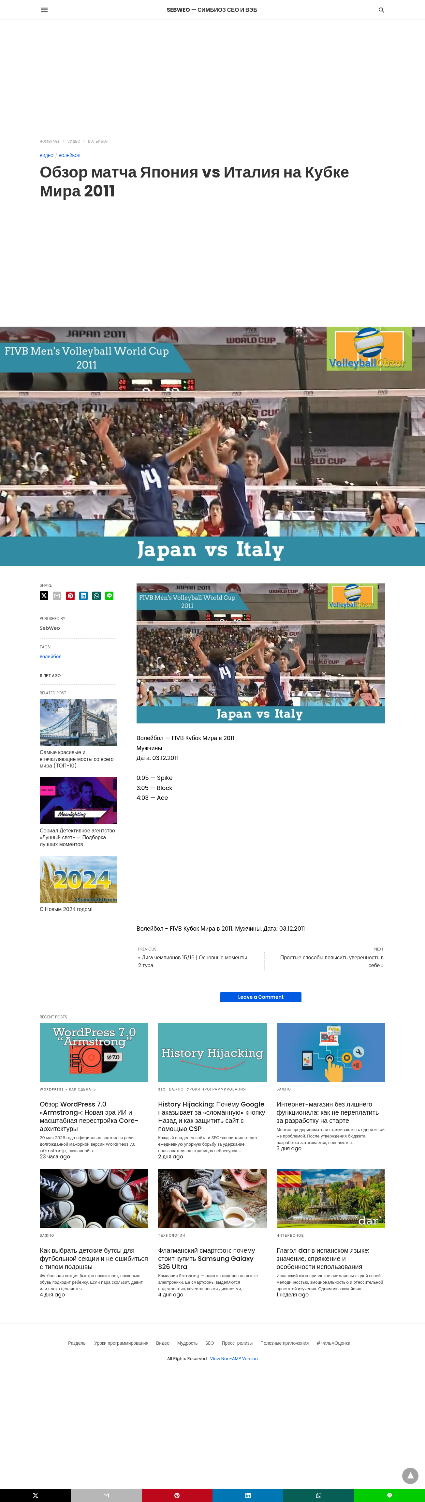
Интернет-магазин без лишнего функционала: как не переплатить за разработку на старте (328, 1112)
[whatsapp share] (96, 596)
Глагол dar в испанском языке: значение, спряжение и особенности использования (323, 1258)
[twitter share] (44, 595)
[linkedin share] (83, 596)
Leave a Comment (261, 997)
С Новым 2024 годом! (66, 909)
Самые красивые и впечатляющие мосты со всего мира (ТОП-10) (77, 759)
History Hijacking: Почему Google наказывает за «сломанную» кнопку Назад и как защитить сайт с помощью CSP (211, 1116)
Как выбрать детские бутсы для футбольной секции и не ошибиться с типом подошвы (94, 1258)
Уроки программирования (216, 1089)
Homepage (50, 141)
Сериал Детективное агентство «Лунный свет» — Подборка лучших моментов (77, 837)
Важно (176, 1089)
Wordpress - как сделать (68, 1089)
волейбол (51, 656)
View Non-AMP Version (234, 1358)
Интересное (290, 1235)
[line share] (109, 596)
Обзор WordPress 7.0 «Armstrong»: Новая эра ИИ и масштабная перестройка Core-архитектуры (89, 1116)
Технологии (171, 1235)
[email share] (57, 596)
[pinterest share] (70, 596)
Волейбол (98, 141)
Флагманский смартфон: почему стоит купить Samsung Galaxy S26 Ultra (206, 1258)
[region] (212, 75)
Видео (74, 141)
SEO (162, 1089)
